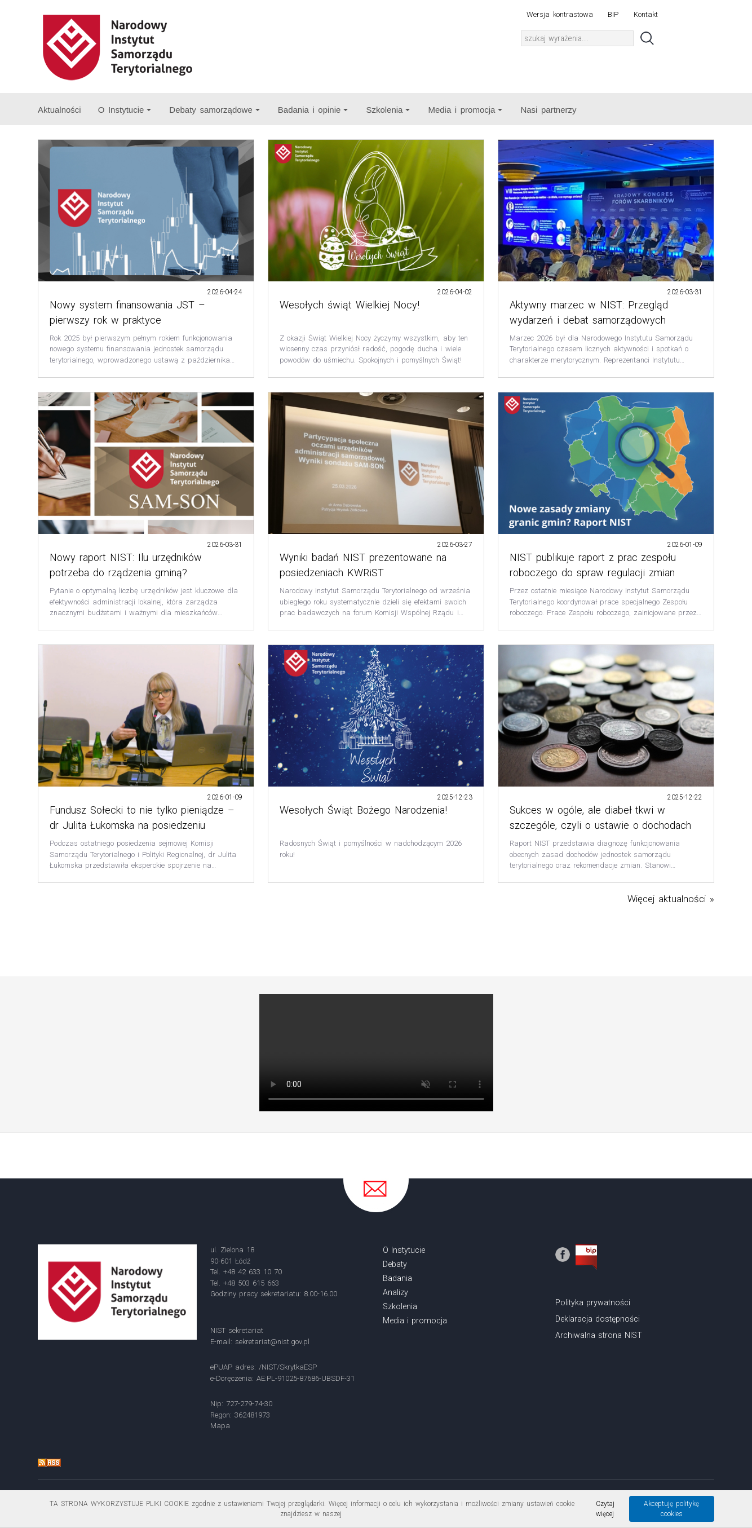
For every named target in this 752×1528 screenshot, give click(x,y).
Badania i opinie (313, 109)
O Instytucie (125, 109)
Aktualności (59, 109)
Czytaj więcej (605, 1509)
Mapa (220, 1425)
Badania (397, 1278)
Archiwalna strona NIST (598, 1335)
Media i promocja (465, 109)
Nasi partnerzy (548, 109)
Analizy (395, 1292)
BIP (613, 14)
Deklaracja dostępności (597, 1318)
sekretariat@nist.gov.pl (272, 1341)
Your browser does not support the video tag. (376, 1052)
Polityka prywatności (592, 1302)
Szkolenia (388, 109)
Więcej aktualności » (670, 898)
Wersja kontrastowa (559, 14)
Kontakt (646, 14)
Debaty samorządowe (214, 109)
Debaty (395, 1264)
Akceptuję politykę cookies (671, 1509)
